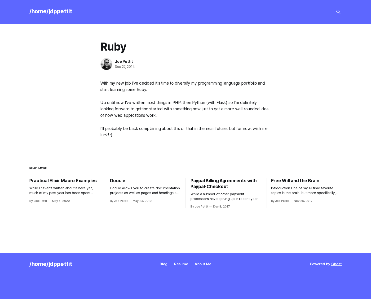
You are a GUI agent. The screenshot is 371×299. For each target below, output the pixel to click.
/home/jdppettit (50, 11)
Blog (164, 264)
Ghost (336, 264)
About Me (203, 264)
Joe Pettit (124, 61)
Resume (181, 264)
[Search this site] (338, 12)
